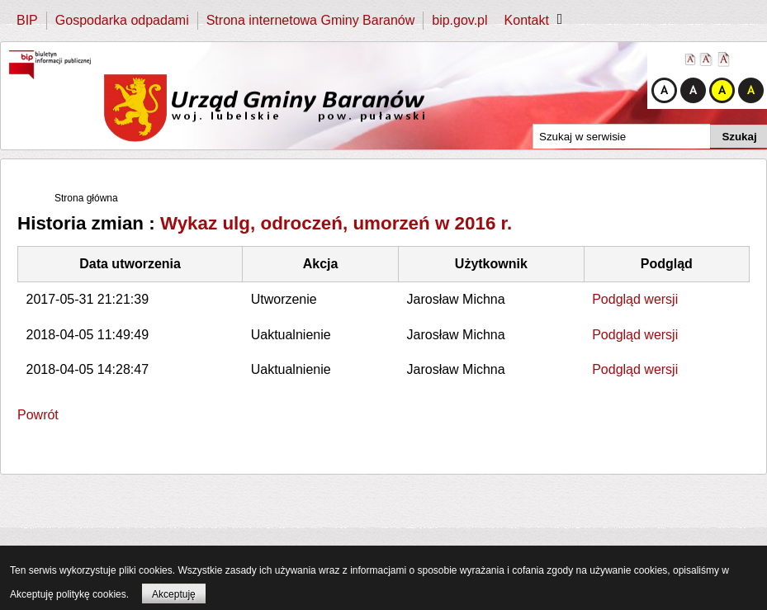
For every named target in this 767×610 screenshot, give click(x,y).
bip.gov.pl (459, 20)
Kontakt (526, 20)
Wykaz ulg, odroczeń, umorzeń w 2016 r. (336, 223)
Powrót (38, 415)
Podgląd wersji (635, 299)
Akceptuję (174, 594)
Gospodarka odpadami (122, 20)
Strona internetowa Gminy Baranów (310, 20)
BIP (27, 20)
